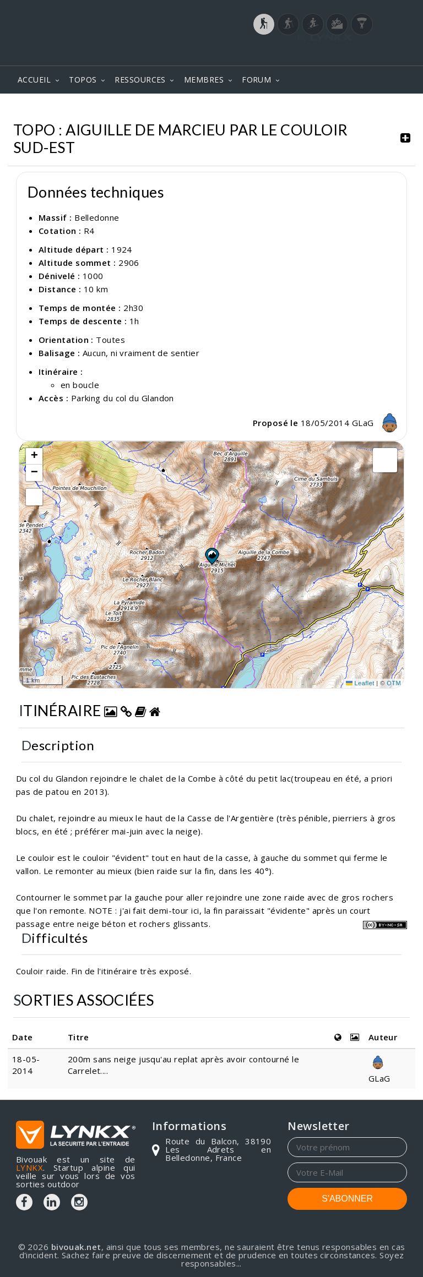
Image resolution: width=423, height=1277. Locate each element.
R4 (89, 230)
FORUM (256, 79)
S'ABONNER (347, 1198)
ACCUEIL (34, 79)
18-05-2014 (26, 1065)
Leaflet (360, 683)
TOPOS (82, 79)
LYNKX (29, 1167)
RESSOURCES (140, 79)
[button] (211, 556)
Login (352, 53)
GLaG (378, 422)
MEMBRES (204, 79)
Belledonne (97, 217)
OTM (394, 683)
